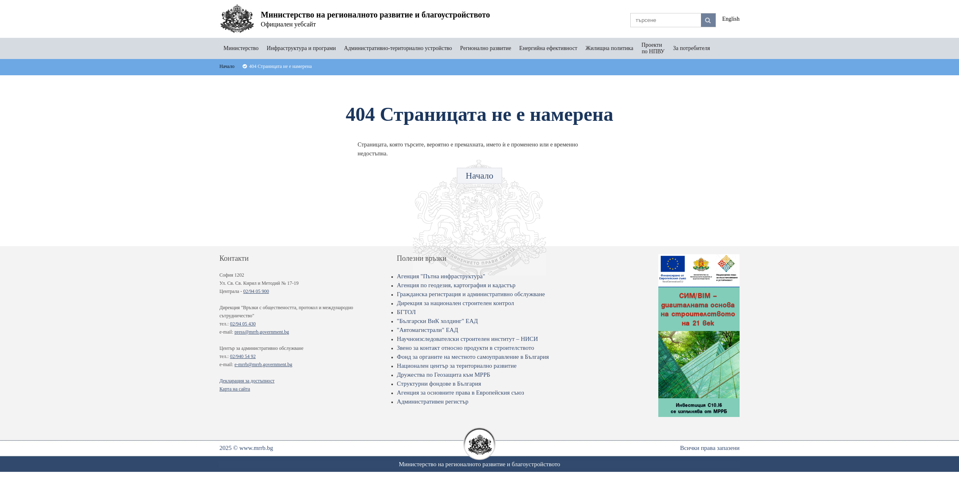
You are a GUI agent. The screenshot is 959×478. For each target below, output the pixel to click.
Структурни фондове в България (439, 383)
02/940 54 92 (243, 356)
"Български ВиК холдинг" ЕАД (437, 321)
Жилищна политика (610, 48)
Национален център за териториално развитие (457, 365)
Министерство (240, 48)
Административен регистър (433, 401)
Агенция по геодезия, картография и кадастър (456, 285)
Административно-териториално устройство (398, 48)
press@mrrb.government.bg (261, 332)
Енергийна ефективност (548, 48)
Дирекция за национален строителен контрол (455, 303)
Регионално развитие (485, 48)
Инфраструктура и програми (301, 48)
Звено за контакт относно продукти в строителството (465, 348)
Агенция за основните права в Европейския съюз (460, 392)
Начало (479, 175)
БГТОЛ (406, 312)
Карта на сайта (234, 389)
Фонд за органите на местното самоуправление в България (473, 357)
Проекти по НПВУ (653, 48)
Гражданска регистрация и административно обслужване (471, 294)
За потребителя (691, 48)
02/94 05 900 (256, 291)
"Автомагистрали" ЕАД (427, 330)
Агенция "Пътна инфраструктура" (441, 276)
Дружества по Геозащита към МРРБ (443, 374)
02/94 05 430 (243, 324)
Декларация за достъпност (246, 381)
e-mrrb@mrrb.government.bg (263, 364)
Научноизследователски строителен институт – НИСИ (467, 339)
